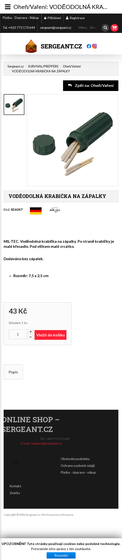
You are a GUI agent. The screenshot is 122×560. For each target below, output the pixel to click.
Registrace (75, 18)
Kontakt (15, 482)
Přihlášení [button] (52, 18)
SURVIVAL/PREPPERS (43, 66)
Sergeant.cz (15, 66)
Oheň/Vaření (72, 66)
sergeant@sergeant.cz (55, 28)
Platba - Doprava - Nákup (21, 18)
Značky (15, 489)
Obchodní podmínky (105, 459)
